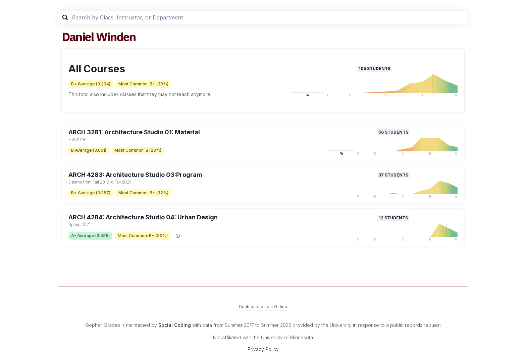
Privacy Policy (263, 349)
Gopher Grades (102, 325)
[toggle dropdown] (66, 182)
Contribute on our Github (263, 306)
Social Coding (174, 325)
